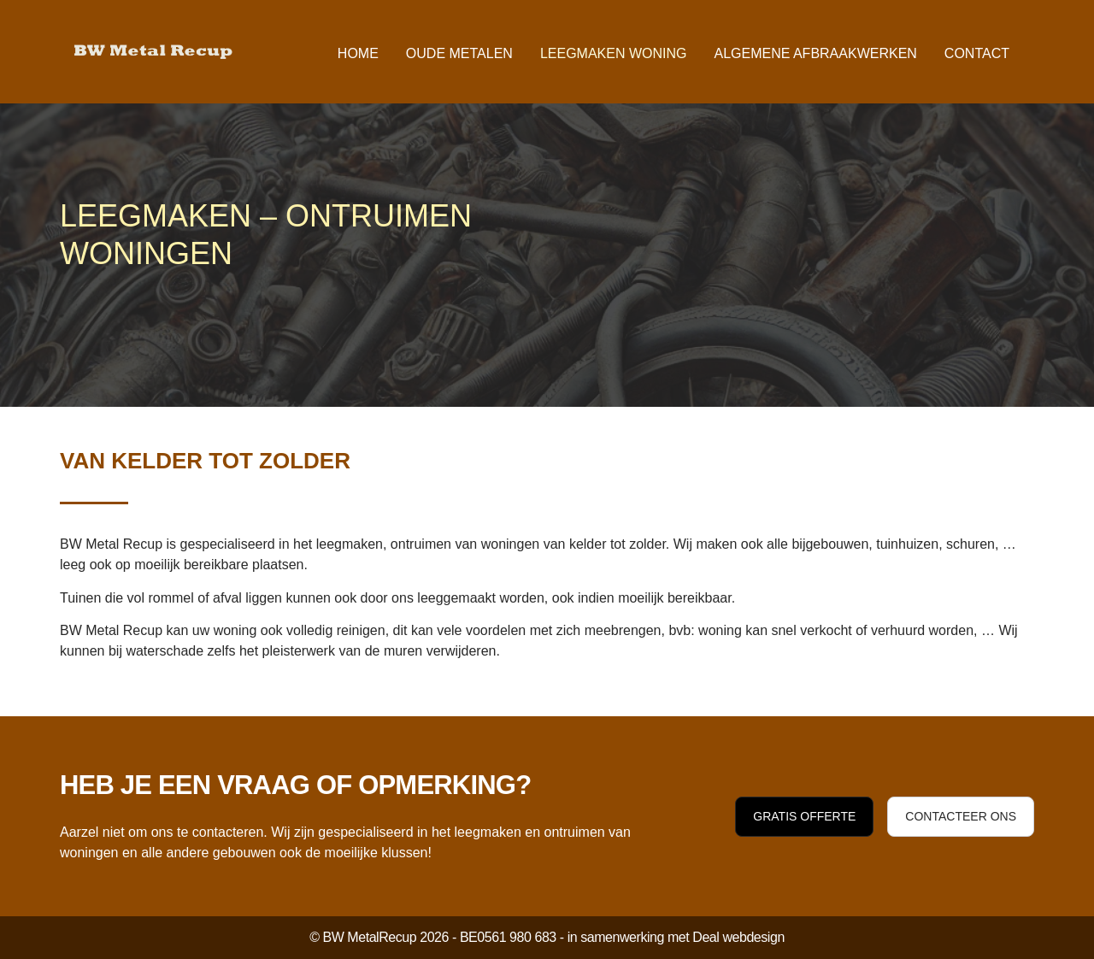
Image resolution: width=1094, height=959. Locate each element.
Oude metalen (459, 53)
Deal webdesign (738, 937)
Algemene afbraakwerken (815, 53)
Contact (976, 53)
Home (358, 53)
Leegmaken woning (613, 53)
